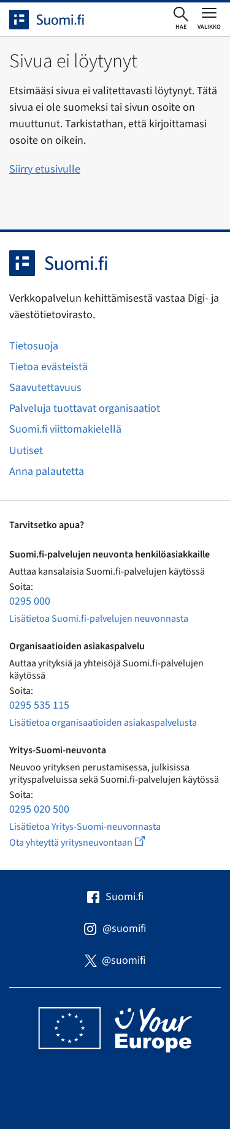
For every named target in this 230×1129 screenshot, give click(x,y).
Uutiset (26, 450)
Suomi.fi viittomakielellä (65, 429)
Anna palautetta (46, 471)
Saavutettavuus (45, 387)
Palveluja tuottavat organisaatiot (84, 408)
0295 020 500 (39, 809)
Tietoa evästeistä (48, 366)
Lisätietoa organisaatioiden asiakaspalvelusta (103, 723)
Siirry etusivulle (44, 169)
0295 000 (29, 601)
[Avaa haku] (181, 19)
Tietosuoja (33, 346)
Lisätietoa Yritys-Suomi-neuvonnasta (85, 827)
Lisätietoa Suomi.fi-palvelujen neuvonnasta (98, 619)
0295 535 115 (39, 705)
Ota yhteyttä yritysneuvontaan (91, 842)
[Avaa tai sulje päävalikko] (209, 18)
